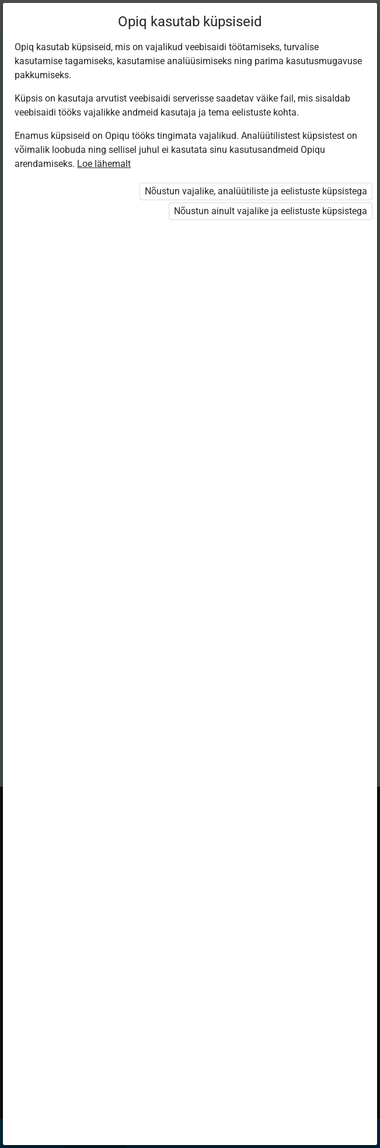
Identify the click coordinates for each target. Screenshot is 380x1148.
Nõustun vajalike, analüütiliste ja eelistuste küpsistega (256, 191)
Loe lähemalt (104, 163)
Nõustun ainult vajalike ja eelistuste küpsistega (270, 211)
